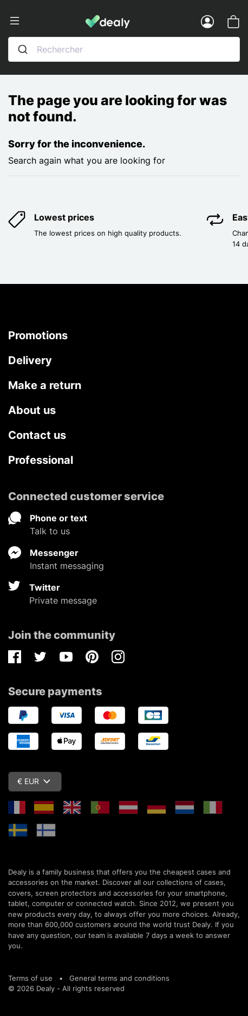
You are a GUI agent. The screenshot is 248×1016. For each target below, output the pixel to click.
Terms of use (30, 978)
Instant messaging (67, 565)
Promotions (38, 335)
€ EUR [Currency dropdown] (33, 781)
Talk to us (50, 531)
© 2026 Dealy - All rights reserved (66, 988)
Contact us (37, 435)
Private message (63, 600)
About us (32, 410)
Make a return (44, 385)
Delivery (30, 360)
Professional (40, 460)
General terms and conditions (119, 978)
